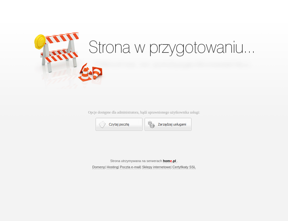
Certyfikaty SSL (184, 167)
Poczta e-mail (130, 167)
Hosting (112, 167)
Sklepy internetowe (156, 167)
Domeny (98, 167)
